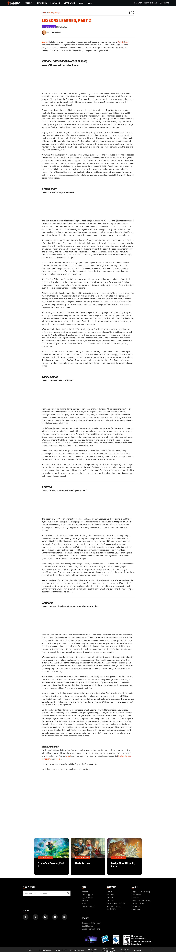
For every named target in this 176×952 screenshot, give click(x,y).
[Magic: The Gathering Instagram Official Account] (64, 917)
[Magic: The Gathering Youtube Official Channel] (55, 917)
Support (110, 900)
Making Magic (54, 12)
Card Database (150, 3)
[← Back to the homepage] (13, 3)
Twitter (121, 756)
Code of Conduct (45, 950)
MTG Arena (42, 3)
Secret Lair (136, 906)
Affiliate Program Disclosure (114, 907)
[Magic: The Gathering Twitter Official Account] (35, 917)
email (68, 756)
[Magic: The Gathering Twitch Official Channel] (45, 917)
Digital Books (87, 897)
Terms (30, 950)
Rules (84, 903)
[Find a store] (67, 893)
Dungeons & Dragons (91, 923)
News (89, 3)
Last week (46, 42)
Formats (85, 900)
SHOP (81, 3)
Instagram (46, 759)
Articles (85, 892)
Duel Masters (87, 926)
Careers (110, 897)
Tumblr (128, 756)
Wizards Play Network (116, 903)
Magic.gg (135, 897)
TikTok (58, 759)
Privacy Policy (61, 950)
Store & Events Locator (141, 900)
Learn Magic (69, 3)
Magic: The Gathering (141, 892)
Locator (138, 3)
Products (29, 3)
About (109, 892)
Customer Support (77, 950)
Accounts (164, 3)
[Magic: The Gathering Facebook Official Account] (26, 917)
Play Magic (55, 3)
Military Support (89, 906)
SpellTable (136, 909)
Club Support (87, 894)
